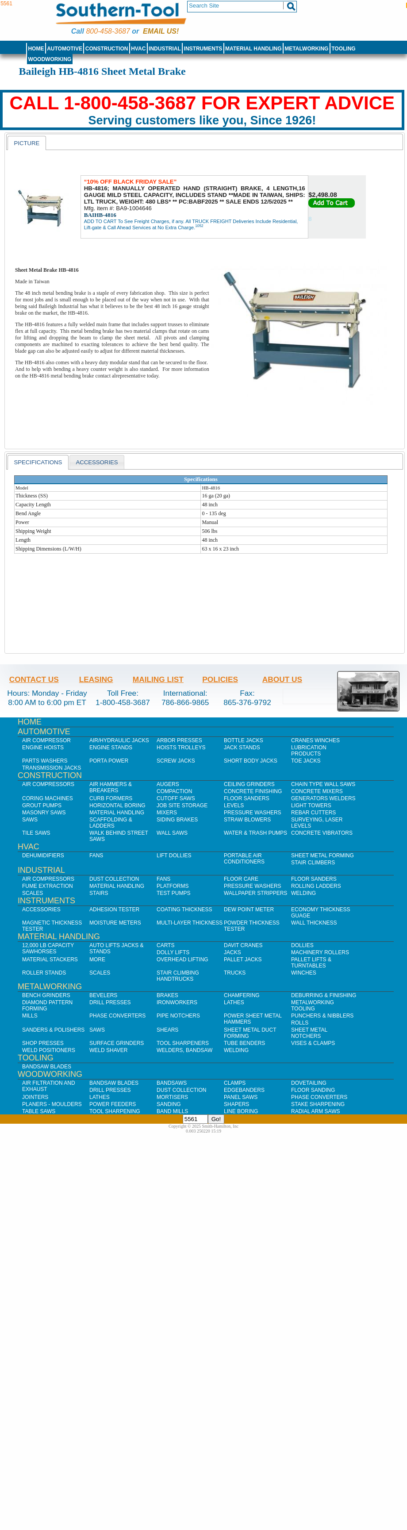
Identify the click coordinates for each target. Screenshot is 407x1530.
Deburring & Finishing (323, 995)
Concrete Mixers (317, 791)
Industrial (165, 49)
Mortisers (172, 1097)
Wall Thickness (314, 923)
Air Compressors (48, 784)
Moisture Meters (115, 923)
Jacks (232, 952)
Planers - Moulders (52, 1104)
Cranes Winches (315, 740)
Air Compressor (46, 740)
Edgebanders (244, 1090)
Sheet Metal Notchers (309, 1033)
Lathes (234, 1002)
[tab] (27, 143)
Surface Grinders (116, 1043)
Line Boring (241, 1111)
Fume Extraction (47, 886)
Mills (30, 1016)
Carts (165, 945)
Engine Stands (110, 747)
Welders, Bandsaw (184, 1050)
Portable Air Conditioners (244, 858)
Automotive (64, 49)
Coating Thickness (184, 909)
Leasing (96, 679)
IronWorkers (177, 1002)
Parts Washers (44, 761)
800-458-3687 (108, 31)
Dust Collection (114, 879)
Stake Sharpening (318, 1104)
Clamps (235, 1083)
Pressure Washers (252, 812)
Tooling (343, 49)
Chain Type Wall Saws (323, 784)
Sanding (169, 1104)
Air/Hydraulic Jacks (119, 740)
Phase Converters (117, 1016)
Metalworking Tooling (312, 1005)
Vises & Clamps (313, 1043)
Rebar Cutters (313, 812)
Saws (30, 820)
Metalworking (306, 49)
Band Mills (172, 1111)
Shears (167, 1030)
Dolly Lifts (173, 952)
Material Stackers (50, 959)
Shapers (236, 1104)
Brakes (167, 995)
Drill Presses (110, 1002)
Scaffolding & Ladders (110, 823)
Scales (32, 893)
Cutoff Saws (176, 798)
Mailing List (158, 679)
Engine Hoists (43, 747)
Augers (168, 784)
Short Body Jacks (250, 761)
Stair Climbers (313, 862)
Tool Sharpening (114, 1111)
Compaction (174, 791)
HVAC (138, 49)
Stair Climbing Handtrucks (178, 976)
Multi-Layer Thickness (190, 923)
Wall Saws (172, 833)
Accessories (41, 909)
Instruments (203, 49)
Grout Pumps (41, 805)
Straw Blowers (247, 820)
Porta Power (108, 761)
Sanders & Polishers (53, 1030)
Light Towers (311, 805)
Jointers (35, 1097)
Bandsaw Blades (46, 1067)
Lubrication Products (308, 750)
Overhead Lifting (182, 959)
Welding (303, 893)
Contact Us (34, 679)
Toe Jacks (305, 761)
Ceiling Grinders (249, 784)
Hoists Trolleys (181, 747)
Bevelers (103, 995)
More (97, 959)
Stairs (98, 893)
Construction (106, 49)
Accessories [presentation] (97, 462)
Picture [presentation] (26, 143)
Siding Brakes (177, 820)
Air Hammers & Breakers (110, 787)
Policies (220, 679)
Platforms (172, 886)
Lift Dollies (174, 855)
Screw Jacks (176, 761)
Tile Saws (36, 833)
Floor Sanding (313, 1090)
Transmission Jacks (51, 768)
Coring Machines (47, 798)
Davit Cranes (243, 945)
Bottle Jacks (243, 740)
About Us (282, 679)
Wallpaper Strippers (255, 893)
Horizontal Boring (117, 805)
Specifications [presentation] (38, 462)
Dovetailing (308, 1083)
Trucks (235, 973)
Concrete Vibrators (322, 833)
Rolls (299, 1023)
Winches (303, 973)
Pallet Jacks (243, 959)
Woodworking (49, 59)
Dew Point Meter (249, 909)
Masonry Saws (43, 812)
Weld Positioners (48, 1050)
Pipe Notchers (178, 1016)
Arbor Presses (179, 740)
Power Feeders (112, 1104)
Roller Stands (44, 973)
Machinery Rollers (320, 952)
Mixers (167, 812)
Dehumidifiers (43, 855)
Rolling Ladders (316, 886)
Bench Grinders (46, 995)
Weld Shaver (108, 1050)
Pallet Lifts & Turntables (311, 962)
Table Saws (38, 1111)
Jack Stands (242, 747)
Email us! (161, 31)
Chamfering (242, 995)
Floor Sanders (246, 798)
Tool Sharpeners (183, 1043)
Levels (234, 805)
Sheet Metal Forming (322, 855)
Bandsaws (172, 1083)
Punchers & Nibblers (322, 1016)
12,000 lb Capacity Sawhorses (48, 948)
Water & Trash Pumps (255, 833)
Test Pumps (173, 893)
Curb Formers (110, 798)
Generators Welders (323, 798)
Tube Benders (244, 1043)
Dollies (302, 945)
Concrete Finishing (253, 791)
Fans (96, 855)
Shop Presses (43, 1043)
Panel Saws (240, 1097)
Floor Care (241, 879)
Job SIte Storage (182, 805)
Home (36, 49)
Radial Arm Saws (315, 1111)
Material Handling (253, 49)
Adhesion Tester (114, 909)
